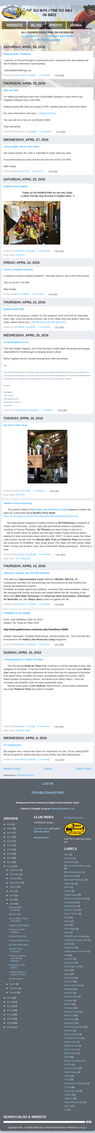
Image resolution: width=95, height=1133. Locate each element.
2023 (9, 837)
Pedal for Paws (23, 730)
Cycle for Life (70, 910)
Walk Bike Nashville (73, 1102)
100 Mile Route (39, 322)
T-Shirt (67, 1076)
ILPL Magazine (23, 558)
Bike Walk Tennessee (74, 879)
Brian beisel (20, 75)
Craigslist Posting (47, 113)
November (14, 874)
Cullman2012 (70, 906)
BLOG (36, 25)
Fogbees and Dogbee (16, 186)
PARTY (67, 1004)
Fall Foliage (69, 929)
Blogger (82, 1127)
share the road (71, 1045)
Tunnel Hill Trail (71, 1091)
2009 (9, 1023)
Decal (67, 917)
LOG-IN (47, 783)
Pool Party (69, 1019)
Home (48, 768)
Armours (68, 858)
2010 (9, 1018)
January (13, 992)
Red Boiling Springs (73, 1027)
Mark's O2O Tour (72, 985)
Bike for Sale (11, 90)
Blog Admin (19, 554)
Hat (66, 955)
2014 (9, 1002)
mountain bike (70, 996)
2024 (9, 832)
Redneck (68, 1030)
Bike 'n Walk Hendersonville (77, 866)
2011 (9, 1014)
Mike (16, 171)
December (14, 870)
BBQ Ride (69, 862)
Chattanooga (70, 895)
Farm (66, 932)
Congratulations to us (16, 342)
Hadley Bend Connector (75, 951)
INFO (66, 970)
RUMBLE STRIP (72, 1038)
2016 (9, 866)
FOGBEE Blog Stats (73, 818)
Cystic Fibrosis (71, 913)
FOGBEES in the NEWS (17, 613)
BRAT (67, 887)
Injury (66, 974)
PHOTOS (20, 255)
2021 (9, 845)
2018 (9, 858)
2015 (9, 997)
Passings (68, 1008)
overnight (68, 1000)
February (14, 988)
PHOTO (55, 25)
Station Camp (70, 1072)
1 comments (44, 75)
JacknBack (69, 978)
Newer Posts (11, 768)
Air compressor (12, 745)
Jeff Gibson (19, 251)
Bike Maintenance (72, 872)
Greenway (69, 947)
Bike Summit (70, 876)
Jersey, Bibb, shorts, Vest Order (22, 146)
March (12, 984)
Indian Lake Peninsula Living (51, 509)
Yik (65, 1110)
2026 (9, 824)
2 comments (39, 490)
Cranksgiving (70, 902)
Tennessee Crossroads (75, 1083)
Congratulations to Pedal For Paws (23, 659)
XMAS (67, 1106)
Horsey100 (69, 962)
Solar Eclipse (70, 1053)
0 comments (45, 131)
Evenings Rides (41, 828)
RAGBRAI (69, 1023)
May (11, 899)
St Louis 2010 (70, 1068)
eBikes (76, 25)
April (11, 903)
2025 (9, 828)
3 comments (44, 644)
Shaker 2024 (70, 1042)
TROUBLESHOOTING (47, 793)
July (11, 891)
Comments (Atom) (25, 775)
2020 (9, 849)
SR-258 (67, 1064)
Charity (67, 891)
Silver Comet (70, 1049)
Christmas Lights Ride (74, 898)
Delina (67, 921)
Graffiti (67, 944)
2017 (9, 862)
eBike (67, 925)
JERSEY (68, 981)
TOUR (67, 1087)
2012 (9, 1010)
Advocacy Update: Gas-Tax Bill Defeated (26, 573)
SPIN (66, 1057)
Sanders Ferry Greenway (18, 503)
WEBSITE (14, 25)
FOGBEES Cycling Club (75, 940)
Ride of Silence (71, 1034)
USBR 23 (68, 1098)
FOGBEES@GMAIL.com (62, 809)
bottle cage (69, 883)
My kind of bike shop (15, 425)
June (12, 895)
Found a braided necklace (18, 269)
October (13, 878)
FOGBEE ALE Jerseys (75, 936)
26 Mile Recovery (56, 322)
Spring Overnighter (73, 1061)
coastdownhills (21, 410)
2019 (9, 853)
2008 (9, 1027)
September (14, 882)
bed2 (16, 490)
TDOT (67, 1079)
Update (67, 1094)
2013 (9, 1006)
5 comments (44, 726)
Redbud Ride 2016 (14, 309)
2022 (9, 841)
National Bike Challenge (17, 54)
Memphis (68, 993)
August (13, 887)
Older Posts (84, 768)
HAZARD (68, 959)
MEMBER (69, 989)
